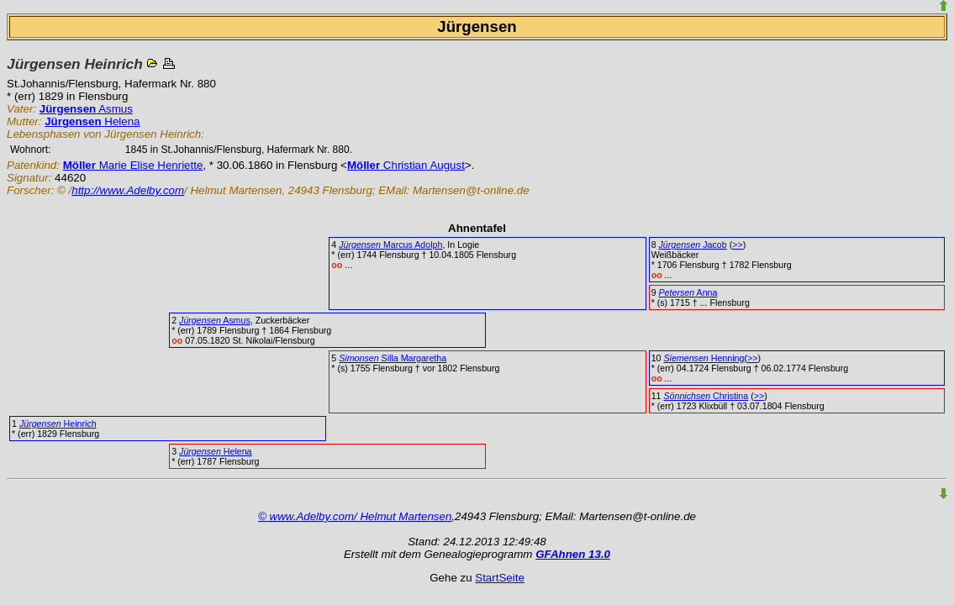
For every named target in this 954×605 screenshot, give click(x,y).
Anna (688, 292)
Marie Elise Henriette (133, 165)
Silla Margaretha (392, 358)
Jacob (693, 244)
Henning (703, 358)
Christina (705, 396)
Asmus (86, 109)
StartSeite (499, 577)
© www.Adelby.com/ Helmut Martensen (354, 516)
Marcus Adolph (390, 244)
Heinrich (58, 423)
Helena (92, 121)
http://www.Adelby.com (127, 190)
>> (737, 244)
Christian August (406, 165)
